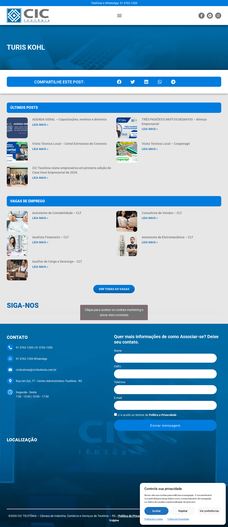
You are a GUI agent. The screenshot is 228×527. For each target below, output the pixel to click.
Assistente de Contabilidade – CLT (57, 213)
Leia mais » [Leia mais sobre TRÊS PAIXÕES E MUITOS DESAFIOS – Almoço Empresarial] (150, 129)
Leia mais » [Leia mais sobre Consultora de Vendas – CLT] (150, 218)
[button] (119, 15)
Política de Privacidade (178, 519)
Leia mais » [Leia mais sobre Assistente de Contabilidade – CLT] (40, 218)
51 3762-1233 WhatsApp (31, 358)
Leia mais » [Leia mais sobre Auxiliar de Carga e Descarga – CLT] (40, 266)
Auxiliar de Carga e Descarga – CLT (57, 261)
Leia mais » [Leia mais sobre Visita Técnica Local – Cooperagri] (150, 149)
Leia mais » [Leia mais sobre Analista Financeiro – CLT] (40, 242)
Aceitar (156, 511)
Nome (118, 350)
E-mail (118, 398)
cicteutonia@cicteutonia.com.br (36, 369)
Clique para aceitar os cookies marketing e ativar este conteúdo (114, 312)
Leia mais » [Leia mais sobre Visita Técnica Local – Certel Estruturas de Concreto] (40, 149)
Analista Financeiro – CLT (50, 237)
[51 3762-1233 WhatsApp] (10, 358)
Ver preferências (209, 511)
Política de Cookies (153, 519)
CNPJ (118, 366)
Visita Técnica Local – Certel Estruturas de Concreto (69, 143)
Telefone (120, 382)
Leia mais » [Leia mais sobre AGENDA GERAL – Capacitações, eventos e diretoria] (40, 124)
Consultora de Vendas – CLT (162, 213)
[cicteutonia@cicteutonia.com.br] (10, 369)
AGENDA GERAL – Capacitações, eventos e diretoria (69, 119)
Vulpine (114, 520)
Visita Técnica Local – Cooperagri (166, 143)
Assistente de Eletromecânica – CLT (167, 237)
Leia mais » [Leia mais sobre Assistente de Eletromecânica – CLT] (150, 242)
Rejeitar (182, 511)
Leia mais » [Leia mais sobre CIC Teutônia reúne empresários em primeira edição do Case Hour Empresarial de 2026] (40, 177)
